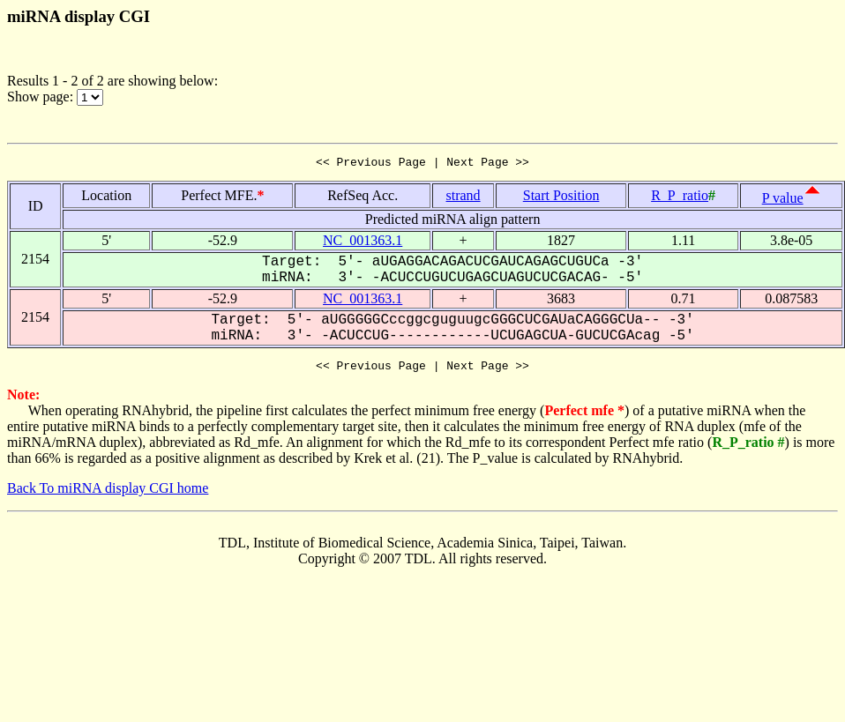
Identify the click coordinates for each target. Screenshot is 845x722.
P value (783, 200)
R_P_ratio (679, 197)
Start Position (561, 197)
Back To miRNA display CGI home (107, 493)
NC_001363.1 (362, 242)
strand (463, 197)
